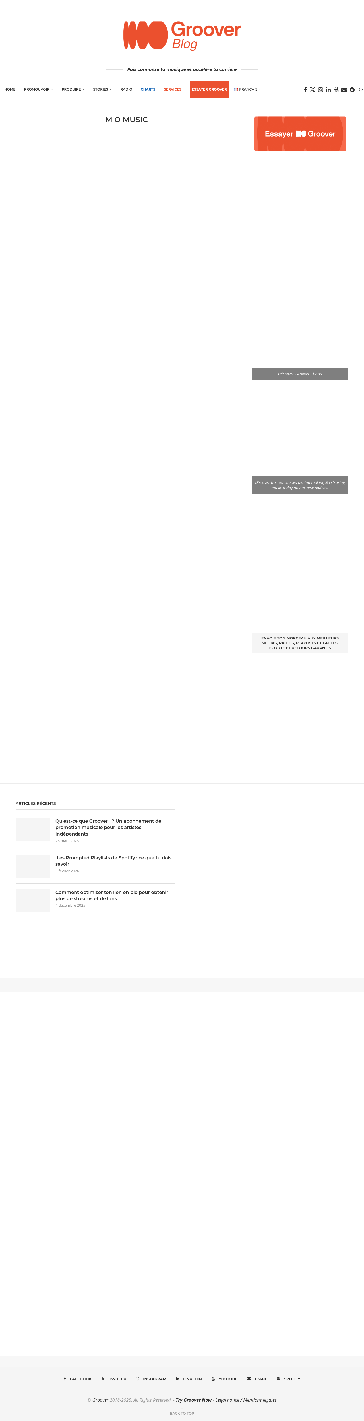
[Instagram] (320, 89)
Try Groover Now (194, 1400)
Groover (100, 1400)
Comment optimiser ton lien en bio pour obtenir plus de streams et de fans (111, 895)
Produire (71, 89)
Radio (126, 89)
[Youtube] (336, 89)
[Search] (361, 89)
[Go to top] (182, 1413)
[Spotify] (352, 89)
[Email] (344, 89)
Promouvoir (36, 89)
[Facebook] (305, 89)
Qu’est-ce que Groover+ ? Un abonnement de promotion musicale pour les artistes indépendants (108, 828)
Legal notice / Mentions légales (245, 1400)
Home (9, 89)
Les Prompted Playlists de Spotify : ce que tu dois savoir (113, 861)
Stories (100, 89)
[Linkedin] (328, 89)
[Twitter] (312, 89)
